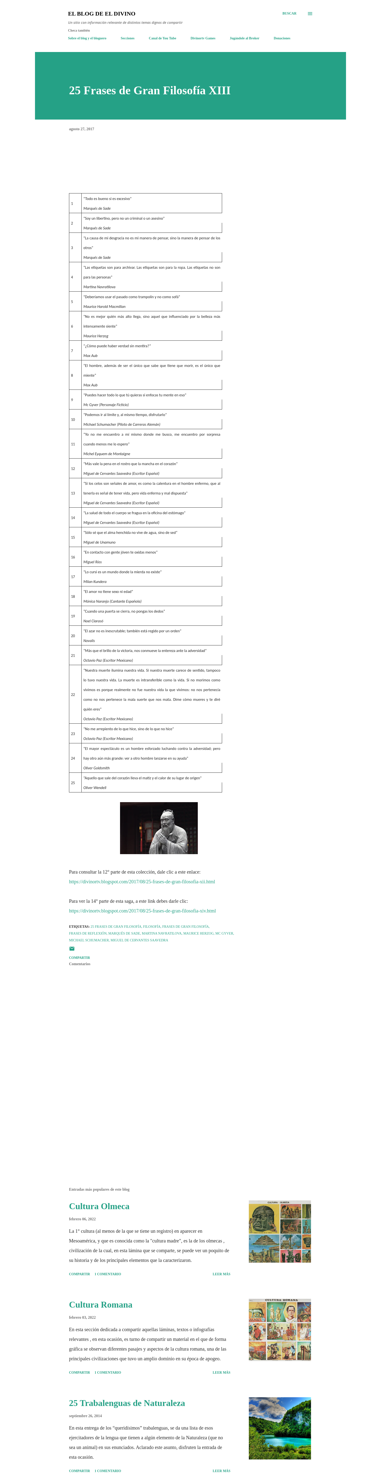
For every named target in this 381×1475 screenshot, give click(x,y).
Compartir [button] (79, 958)
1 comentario (108, 1274)
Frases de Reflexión (88, 933)
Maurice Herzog (198, 933)
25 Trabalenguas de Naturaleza (127, 1403)
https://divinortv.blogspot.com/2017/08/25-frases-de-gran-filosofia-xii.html (142, 881)
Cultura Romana (100, 1305)
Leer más (221, 1274)
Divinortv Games (202, 38)
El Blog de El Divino (101, 13)
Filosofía (152, 926)
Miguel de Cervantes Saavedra (139, 940)
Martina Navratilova (162, 933)
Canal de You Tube (162, 38)
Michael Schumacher (89, 940)
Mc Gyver (224, 933)
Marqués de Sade (124, 933)
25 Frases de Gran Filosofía (116, 926)
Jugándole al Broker (245, 38)
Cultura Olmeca (99, 1206)
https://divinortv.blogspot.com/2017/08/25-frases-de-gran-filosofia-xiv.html (142, 910)
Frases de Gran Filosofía (185, 926)
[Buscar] (289, 14)
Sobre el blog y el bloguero (87, 38)
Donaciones (282, 38)
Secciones (128, 38)
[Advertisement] (151, 1127)
